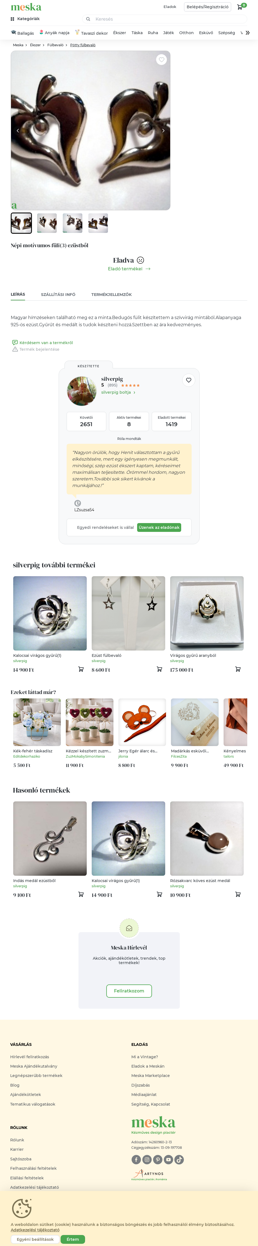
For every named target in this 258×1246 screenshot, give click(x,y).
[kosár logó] (240, 7)
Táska (137, 33)
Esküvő (206, 33)
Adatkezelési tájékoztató (34, 1187)
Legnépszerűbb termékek (36, 1076)
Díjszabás (140, 1085)
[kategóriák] (26, 19)
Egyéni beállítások (35, 1239)
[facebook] (136, 1160)
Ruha (153, 33)
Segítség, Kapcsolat (150, 1104)
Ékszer (119, 33)
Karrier (17, 1149)
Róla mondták (129, 439)
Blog (15, 1085)
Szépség (227, 33)
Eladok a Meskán (148, 1066)
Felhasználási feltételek (33, 1168)
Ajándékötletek (25, 1094)
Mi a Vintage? (144, 1057)
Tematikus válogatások (32, 1104)
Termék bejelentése (35, 349)
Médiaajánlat (144, 1094)
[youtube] (168, 1160)
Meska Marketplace (150, 1076)
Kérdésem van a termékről (42, 343)
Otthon (186, 33)
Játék (168, 33)
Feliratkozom (129, 991)
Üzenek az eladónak (159, 527)
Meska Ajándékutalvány (33, 1066)
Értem (73, 1239)
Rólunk (17, 1140)
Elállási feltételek (27, 1178)
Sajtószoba (20, 1159)
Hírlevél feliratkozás (29, 1057)
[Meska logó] (189, 1125)
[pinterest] (157, 1160)
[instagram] (147, 1160)
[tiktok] (179, 1160)
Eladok (170, 6)
